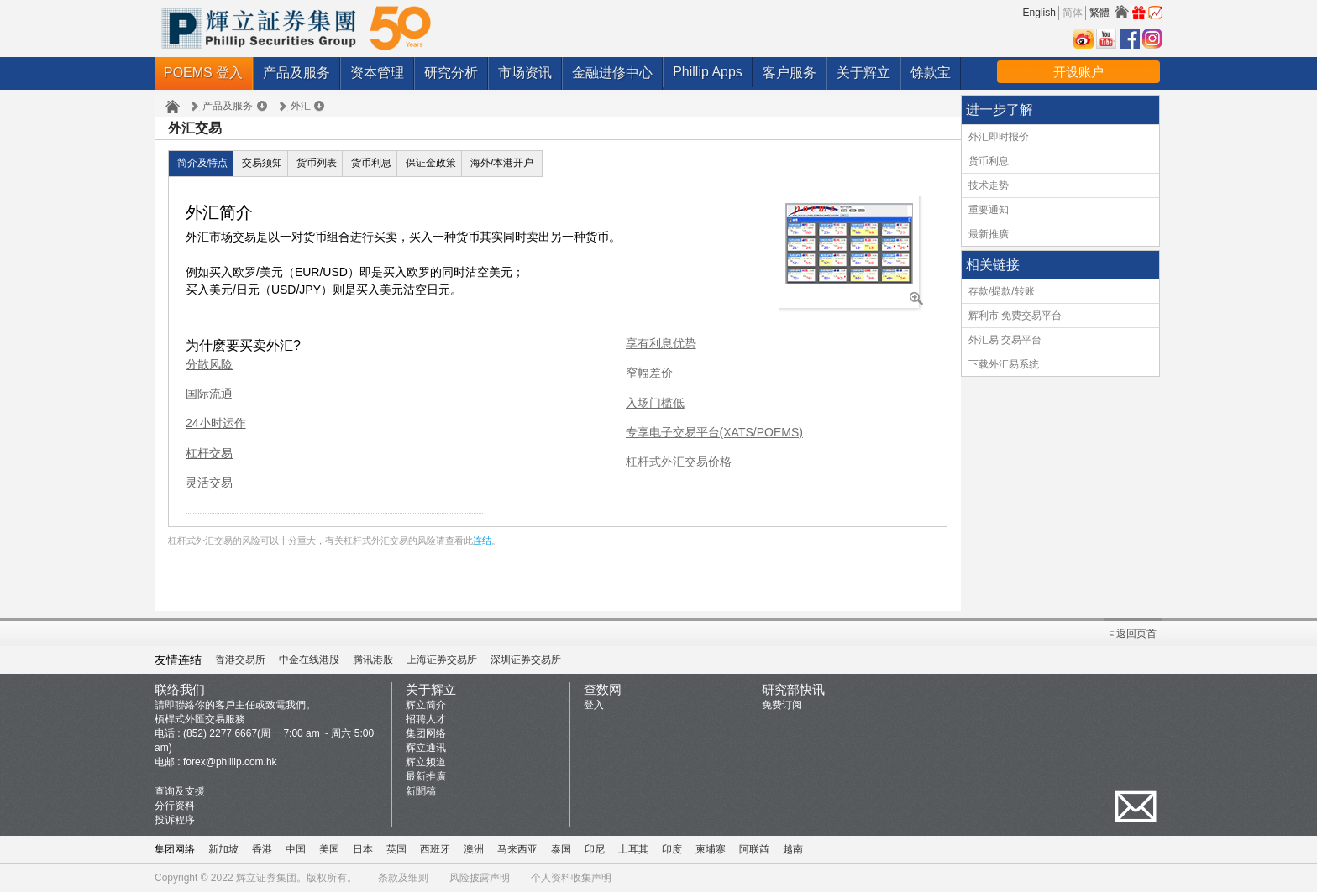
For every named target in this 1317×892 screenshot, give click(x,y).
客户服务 (789, 72)
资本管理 (377, 72)
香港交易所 (240, 659)
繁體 (1099, 12)
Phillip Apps (707, 72)
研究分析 (451, 72)
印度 (672, 849)
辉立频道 (426, 762)
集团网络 (426, 733)
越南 (793, 849)
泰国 (561, 849)
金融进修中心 (612, 72)
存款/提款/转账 (1001, 291)
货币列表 (316, 163)
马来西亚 (517, 849)
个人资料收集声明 (571, 878)
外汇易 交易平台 (1005, 340)
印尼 (595, 849)
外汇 (301, 106)
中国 (296, 849)
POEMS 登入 (203, 72)
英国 (396, 849)
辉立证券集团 (266, 878)
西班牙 (435, 849)
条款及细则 (403, 878)
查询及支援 (180, 791)
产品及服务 (296, 72)
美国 (329, 849)
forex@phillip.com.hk (230, 762)
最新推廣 (988, 234)
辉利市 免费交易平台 (1015, 315)
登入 (594, 705)
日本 (363, 849)
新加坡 (223, 849)
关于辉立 (863, 72)
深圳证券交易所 (526, 659)
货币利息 (371, 163)
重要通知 (988, 210)
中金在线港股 (309, 659)
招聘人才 (426, 719)
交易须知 (262, 163)
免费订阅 (782, 705)
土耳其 (633, 849)
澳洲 (474, 849)
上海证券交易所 (442, 659)
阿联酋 (754, 849)
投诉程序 (175, 820)
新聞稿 (421, 791)
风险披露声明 (479, 878)
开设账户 (1078, 72)
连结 (482, 540)
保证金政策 (431, 163)
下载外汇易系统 (1003, 364)
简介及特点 (202, 163)
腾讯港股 (373, 659)
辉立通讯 (426, 748)
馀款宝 (930, 72)
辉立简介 (426, 705)
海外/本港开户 (501, 163)
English (1039, 12)
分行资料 (175, 805)
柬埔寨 (710, 849)
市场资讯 (525, 72)
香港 (262, 849)
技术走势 (988, 185)
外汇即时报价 (998, 137)
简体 (1073, 12)
